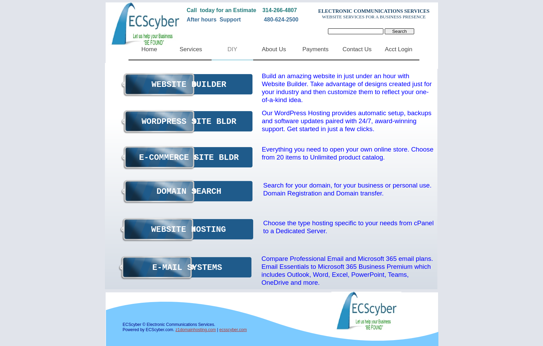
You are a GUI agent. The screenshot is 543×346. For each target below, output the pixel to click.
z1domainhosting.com (196, 329)
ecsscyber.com (233, 329)
